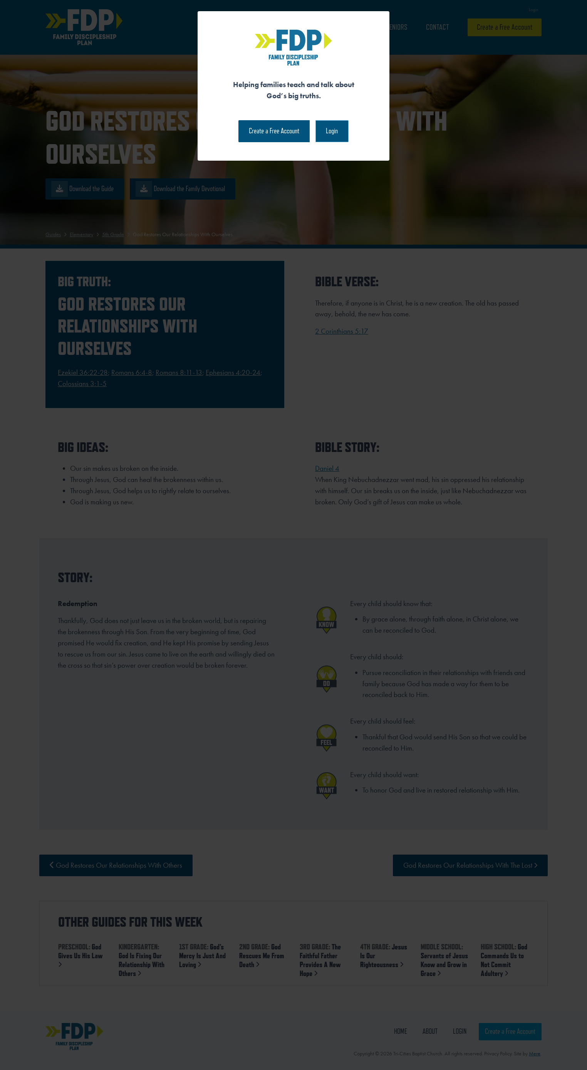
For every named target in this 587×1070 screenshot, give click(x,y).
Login (332, 131)
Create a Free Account (274, 131)
